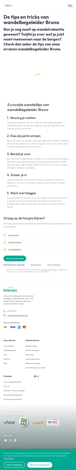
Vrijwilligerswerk (9, 350)
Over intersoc (8, 346)
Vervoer (6, 386)
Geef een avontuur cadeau (14, 390)
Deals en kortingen (32, 363)
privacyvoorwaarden (49, 270)
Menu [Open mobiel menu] (70, 5)
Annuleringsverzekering (12, 395)
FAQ (5, 363)
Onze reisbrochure (32, 359)
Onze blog (29, 355)
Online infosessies (32, 350)
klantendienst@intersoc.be (18, 315)
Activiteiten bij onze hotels (35, 368)
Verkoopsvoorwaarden (12, 399)
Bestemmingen (31, 346)
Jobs (5, 355)
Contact (6, 359)
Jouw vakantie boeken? (12, 382)
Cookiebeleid (8, 458)
